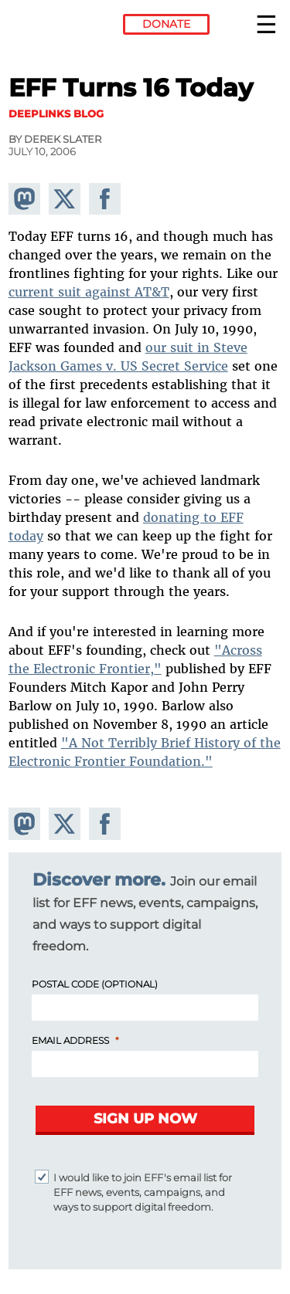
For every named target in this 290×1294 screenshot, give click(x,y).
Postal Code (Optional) (95, 984)
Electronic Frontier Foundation (51, 27)
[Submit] (145, 1120)
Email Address (70, 1040)
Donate (166, 24)
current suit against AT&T (89, 292)
